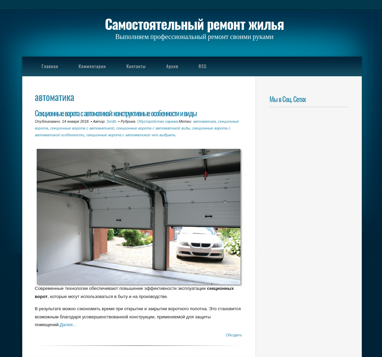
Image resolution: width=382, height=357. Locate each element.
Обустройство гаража (157, 121)
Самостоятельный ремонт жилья (194, 24)
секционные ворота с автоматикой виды (153, 128)
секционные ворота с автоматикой (82, 128)
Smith (111, 121)
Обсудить (234, 335)
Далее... (68, 324)
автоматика (204, 121)
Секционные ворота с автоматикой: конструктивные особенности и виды (116, 112)
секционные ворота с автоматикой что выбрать (131, 135)
